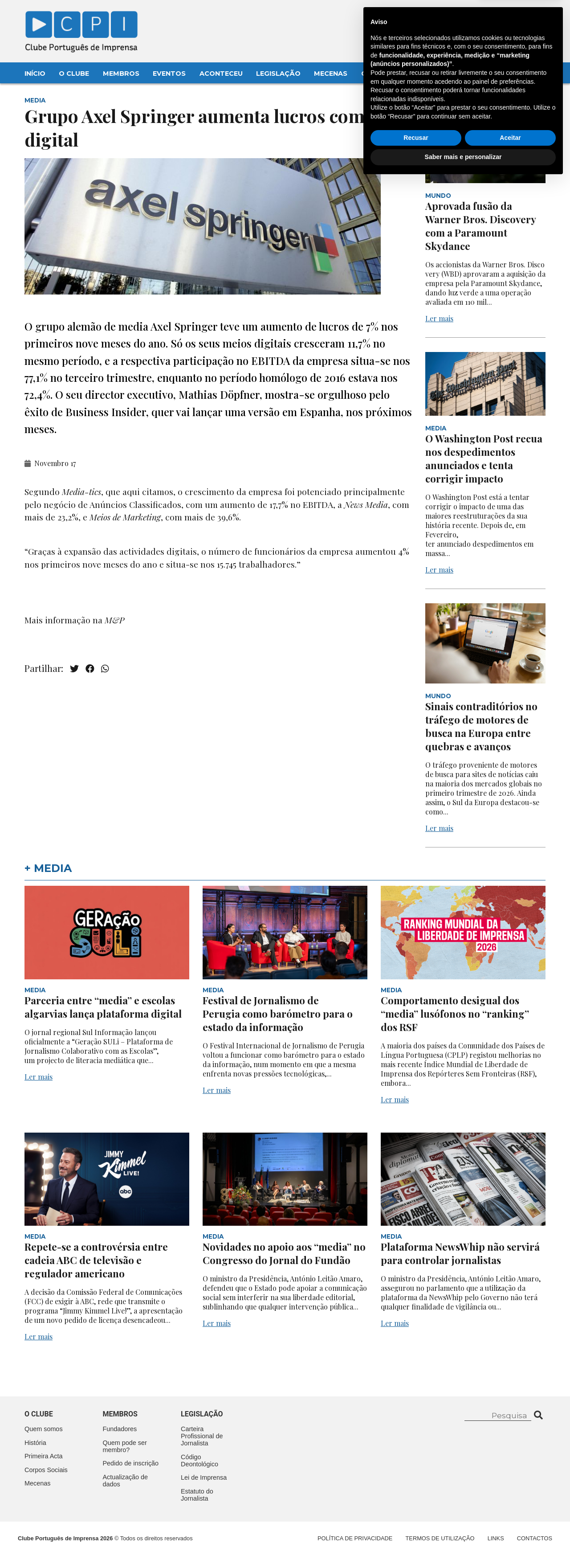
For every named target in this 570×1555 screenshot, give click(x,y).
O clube (38, 1414)
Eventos (169, 74)
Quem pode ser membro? (125, 1446)
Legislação (278, 74)
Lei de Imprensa (204, 1477)
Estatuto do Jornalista (197, 1495)
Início (34, 74)
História (35, 1442)
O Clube (74, 74)
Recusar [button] (415, 1511)
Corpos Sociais (46, 1469)
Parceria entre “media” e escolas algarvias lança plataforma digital (103, 1007)
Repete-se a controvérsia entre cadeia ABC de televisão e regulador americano (96, 1260)
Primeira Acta (43, 1456)
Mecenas (330, 74)
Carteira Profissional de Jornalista (202, 1436)
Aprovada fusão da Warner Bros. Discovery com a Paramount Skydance (480, 226)
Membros (121, 74)
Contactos (383, 74)
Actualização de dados (125, 1480)
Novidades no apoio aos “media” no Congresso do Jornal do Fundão (284, 1253)
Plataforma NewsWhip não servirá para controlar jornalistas (460, 1253)
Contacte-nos (519, 16)
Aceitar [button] (510, 1511)
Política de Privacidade (355, 1538)
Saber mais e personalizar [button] (463, 1530)
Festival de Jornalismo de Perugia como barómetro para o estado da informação (278, 1014)
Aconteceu (221, 74)
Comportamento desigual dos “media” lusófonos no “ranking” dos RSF (455, 1014)
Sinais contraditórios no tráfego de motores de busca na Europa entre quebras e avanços (481, 726)
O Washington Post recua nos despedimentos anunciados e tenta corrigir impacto (483, 458)
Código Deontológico (199, 1460)
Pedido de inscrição (131, 1463)
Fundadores (120, 1428)
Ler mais (439, 318)
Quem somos (43, 1428)
